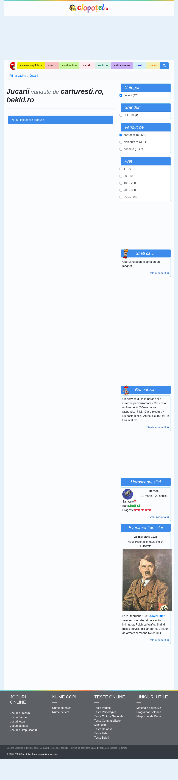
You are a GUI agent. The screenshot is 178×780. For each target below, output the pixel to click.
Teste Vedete (102, 707)
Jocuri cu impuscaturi (23, 730)
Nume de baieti (61, 707)
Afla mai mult (159, 273)
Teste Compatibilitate (107, 720)
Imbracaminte (122, 65)
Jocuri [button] (86, 65)
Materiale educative (149, 707)
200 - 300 (130, 190)
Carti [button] (138, 65)
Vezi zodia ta (159, 517)
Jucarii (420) (131, 95)
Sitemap (123, 748)
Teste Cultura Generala (109, 716)
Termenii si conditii (58, 748)
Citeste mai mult (157, 427)
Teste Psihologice (105, 712)
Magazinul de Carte (149, 716)
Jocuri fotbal (17, 721)
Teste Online (109, 697)
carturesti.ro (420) (135, 134)
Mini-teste (100, 724)
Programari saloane (149, 712)
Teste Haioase (103, 729)
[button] (164, 65)
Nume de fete (60, 712)
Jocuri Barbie (18, 717)
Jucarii (153, 65)
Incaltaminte (69, 65)
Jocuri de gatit (19, 725)
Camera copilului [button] (30, 65)
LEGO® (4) (131, 115)
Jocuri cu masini (20, 713)
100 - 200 (130, 183)
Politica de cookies (107, 748)
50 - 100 (129, 175)
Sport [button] (51, 65)
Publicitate (32, 748)
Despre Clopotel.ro (16, 748)
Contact (44, 748)
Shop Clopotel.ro (12, 66)
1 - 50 (127, 168)
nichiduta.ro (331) (135, 142)
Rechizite (103, 65)
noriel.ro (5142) (133, 149)
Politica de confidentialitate (83, 748)
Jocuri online (18, 699)
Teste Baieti (101, 737)
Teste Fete (101, 733)
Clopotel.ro (89, 8)
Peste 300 (130, 197)
